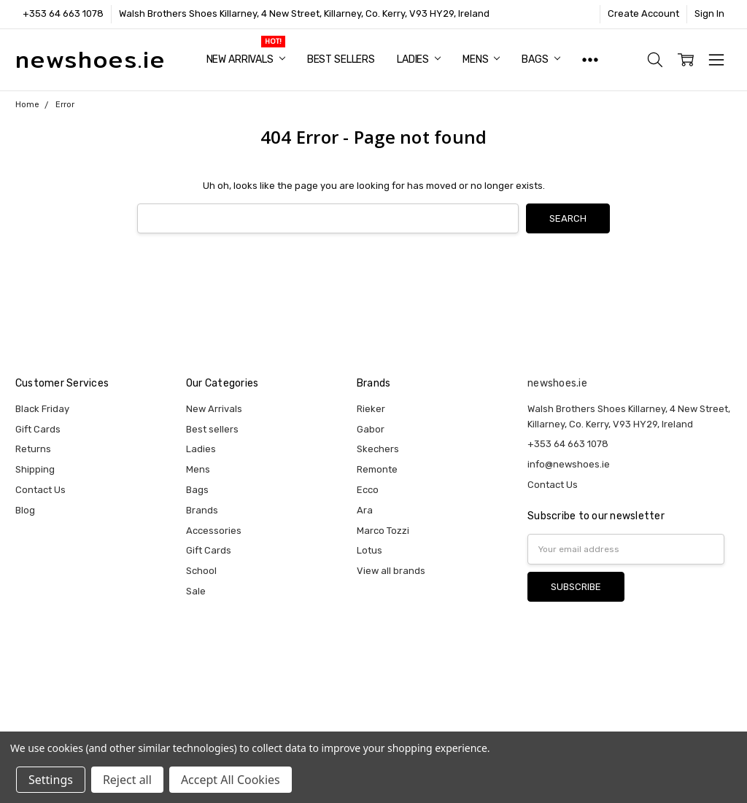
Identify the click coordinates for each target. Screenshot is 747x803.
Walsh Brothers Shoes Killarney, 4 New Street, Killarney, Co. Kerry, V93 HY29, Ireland (304, 13)
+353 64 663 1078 (63, 13)
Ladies (419, 59)
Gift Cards (38, 429)
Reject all (127, 780)
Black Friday (42, 408)
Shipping (35, 469)
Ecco (368, 489)
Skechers (378, 448)
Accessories (213, 530)
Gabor (370, 429)
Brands (202, 510)
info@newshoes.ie (568, 464)
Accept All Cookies (230, 780)
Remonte (377, 469)
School (201, 570)
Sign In (709, 13)
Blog (25, 510)
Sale (196, 591)
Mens (481, 59)
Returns (33, 448)
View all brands (391, 570)
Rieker (371, 408)
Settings (50, 780)
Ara (365, 510)
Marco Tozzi (383, 530)
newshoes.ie (557, 383)
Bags (541, 59)
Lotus (369, 550)
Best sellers (341, 59)
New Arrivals (245, 59)
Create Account (643, 13)
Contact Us (40, 489)
